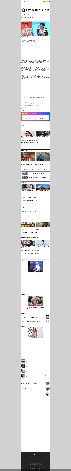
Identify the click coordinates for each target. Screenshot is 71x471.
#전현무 (23, 125)
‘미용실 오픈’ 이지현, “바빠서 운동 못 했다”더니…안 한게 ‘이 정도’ (32, 102)
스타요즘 (22, 294)
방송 (23, 8)
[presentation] (33, 276)
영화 (37, 457)
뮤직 (33, 457)
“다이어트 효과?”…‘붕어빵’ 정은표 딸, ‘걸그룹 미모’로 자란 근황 (32, 100)
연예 (22, 8)
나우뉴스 (23, 357)
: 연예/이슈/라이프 (25, 380)
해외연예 (22, 326)
